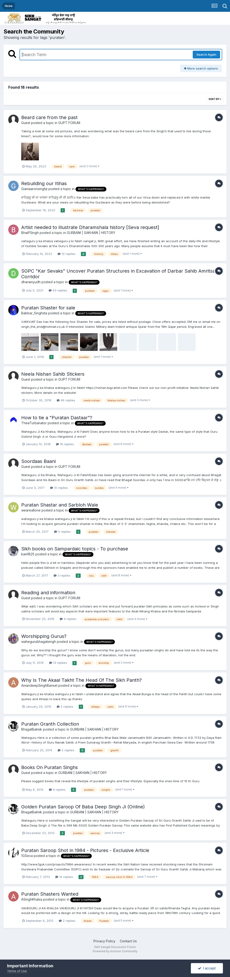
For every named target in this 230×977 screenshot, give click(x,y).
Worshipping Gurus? (44, 636)
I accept (207, 968)
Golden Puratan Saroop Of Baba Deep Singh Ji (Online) (83, 807)
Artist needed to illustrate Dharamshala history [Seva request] (90, 227)
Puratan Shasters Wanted (49, 894)
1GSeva (27, 856)
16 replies (65, 444)
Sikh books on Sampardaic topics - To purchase (74, 549)
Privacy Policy (104, 941)
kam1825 (27, 554)
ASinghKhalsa (31, 899)
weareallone (31, 510)
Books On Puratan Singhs (49, 767)
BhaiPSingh (30, 233)
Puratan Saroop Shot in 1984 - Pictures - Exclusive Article (85, 850)
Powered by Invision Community (115, 951)
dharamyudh (31, 282)
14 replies (64, 877)
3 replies (62, 575)
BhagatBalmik (31, 729)
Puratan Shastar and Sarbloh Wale (59, 505)
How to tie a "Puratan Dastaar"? (56, 417)
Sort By (215, 99)
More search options (201, 68)
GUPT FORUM (69, 123)
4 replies (68, 619)
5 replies (62, 531)
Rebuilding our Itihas (44, 183)
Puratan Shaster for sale (48, 308)
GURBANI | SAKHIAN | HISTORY (91, 233)
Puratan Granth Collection (50, 724)
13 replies (58, 663)
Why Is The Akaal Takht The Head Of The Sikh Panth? (81, 680)
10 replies (59, 488)
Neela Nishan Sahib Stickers (52, 374)
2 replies (65, 706)
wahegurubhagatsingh (38, 642)
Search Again (206, 54)
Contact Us (128, 941)
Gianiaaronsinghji (34, 189)
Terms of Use (17, 971)
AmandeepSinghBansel (39, 685)
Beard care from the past (49, 117)
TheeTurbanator (34, 423)
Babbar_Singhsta (34, 313)
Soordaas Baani (38, 461)
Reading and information (48, 592)
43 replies (58, 290)
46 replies (66, 400)
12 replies (66, 254)
